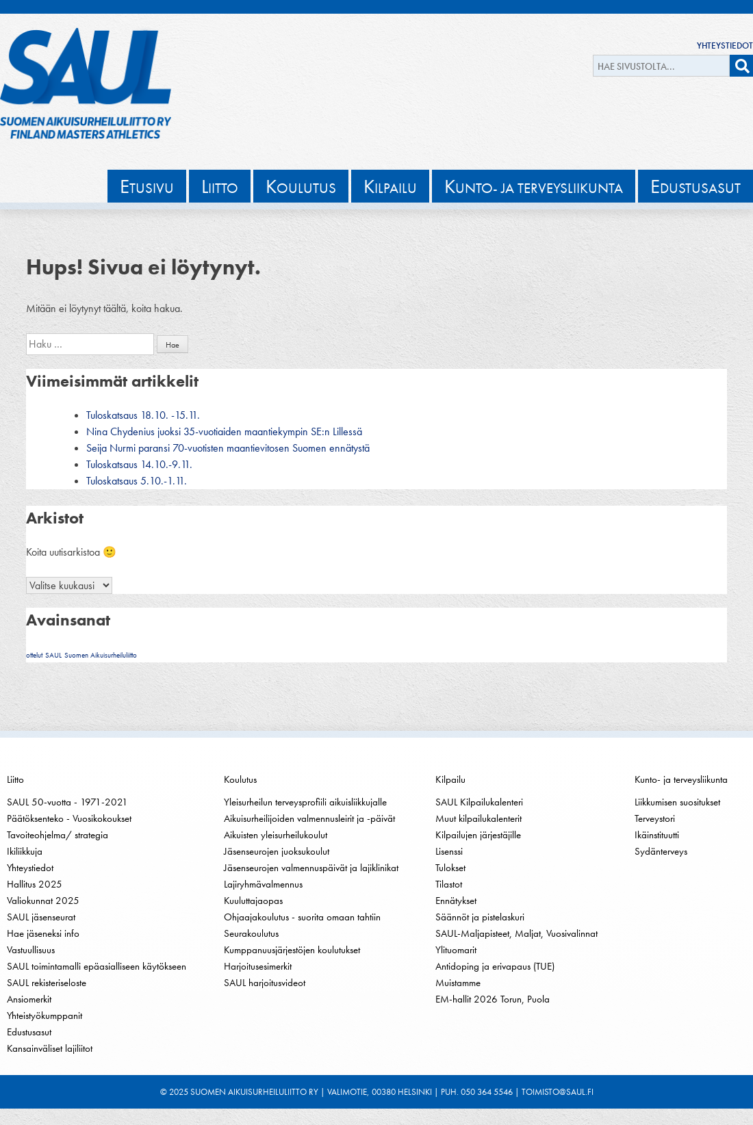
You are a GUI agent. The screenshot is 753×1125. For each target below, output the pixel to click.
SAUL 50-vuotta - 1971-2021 (67, 802)
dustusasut (695, 186)
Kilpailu (450, 779)
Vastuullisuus (31, 950)
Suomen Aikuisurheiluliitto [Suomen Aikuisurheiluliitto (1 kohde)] (100, 655)
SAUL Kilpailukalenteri (479, 802)
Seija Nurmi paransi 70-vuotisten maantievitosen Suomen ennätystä (228, 448)
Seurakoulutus (251, 933)
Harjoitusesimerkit (258, 966)
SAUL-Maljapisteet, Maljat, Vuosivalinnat (516, 933)
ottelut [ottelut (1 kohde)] (34, 655)
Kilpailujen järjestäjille (478, 835)
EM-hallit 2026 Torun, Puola (492, 999)
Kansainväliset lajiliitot (49, 1048)
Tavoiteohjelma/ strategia (57, 835)
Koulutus (240, 779)
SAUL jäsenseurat (41, 917)
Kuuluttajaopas (253, 900)
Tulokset (450, 868)
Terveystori (655, 818)
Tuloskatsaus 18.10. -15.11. (143, 415)
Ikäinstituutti (657, 835)
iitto (219, 186)
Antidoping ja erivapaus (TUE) (494, 966)
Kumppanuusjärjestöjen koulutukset (292, 950)
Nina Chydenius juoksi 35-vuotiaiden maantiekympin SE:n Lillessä (224, 431)
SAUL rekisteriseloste (46, 983)
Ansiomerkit (29, 999)
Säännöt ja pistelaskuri (479, 917)
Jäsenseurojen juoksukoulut (276, 851)
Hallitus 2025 (34, 884)
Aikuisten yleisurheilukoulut (275, 835)
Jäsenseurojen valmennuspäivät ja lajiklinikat (311, 868)
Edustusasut (29, 1032)
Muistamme (458, 983)
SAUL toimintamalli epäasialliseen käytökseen (96, 966)
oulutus (301, 186)
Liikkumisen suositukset (677, 802)
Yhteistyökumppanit (44, 1015)
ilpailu (390, 186)
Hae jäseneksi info (43, 933)
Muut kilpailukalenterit (478, 818)
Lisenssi (449, 851)
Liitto (15, 779)
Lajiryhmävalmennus (263, 884)
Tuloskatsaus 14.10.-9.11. (139, 464)
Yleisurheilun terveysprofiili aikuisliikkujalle (305, 802)
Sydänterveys (661, 851)
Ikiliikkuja (24, 851)
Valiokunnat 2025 (43, 900)
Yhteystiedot (725, 45)
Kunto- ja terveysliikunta (681, 779)
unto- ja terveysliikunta (533, 186)
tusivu (147, 186)
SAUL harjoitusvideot (264, 983)
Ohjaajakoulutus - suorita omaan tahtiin (302, 917)
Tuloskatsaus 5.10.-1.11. (136, 481)
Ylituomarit (455, 950)
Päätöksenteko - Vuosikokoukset (69, 818)
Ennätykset (455, 900)
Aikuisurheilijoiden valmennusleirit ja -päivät (309, 818)
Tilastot (448, 884)
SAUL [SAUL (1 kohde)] (53, 655)
